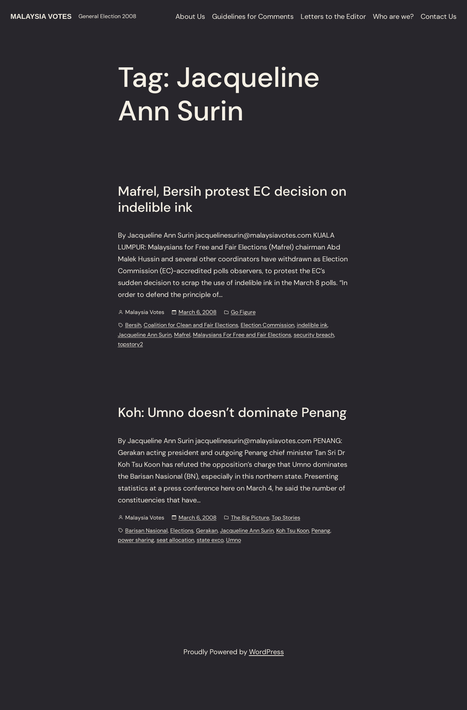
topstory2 (130, 344)
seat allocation (175, 540)
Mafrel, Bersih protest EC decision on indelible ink (232, 199)
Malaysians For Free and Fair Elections (242, 334)
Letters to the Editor (333, 16)
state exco (210, 540)
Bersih (133, 325)
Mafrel (182, 334)
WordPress (266, 651)
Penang (320, 530)
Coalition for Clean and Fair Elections (191, 325)
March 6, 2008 (198, 312)
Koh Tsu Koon (292, 530)
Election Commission (267, 325)
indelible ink (312, 325)
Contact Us (439, 16)
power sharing (136, 540)
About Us (190, 16)
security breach (314, 334)
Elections (182, 530)
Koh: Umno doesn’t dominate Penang (232, 413)
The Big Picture (250, 517)
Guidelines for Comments (253, 16)
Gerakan (207, 530)
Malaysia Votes (40, 16)
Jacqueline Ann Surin (145, 334)
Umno (233, 540)
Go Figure (243, 312)
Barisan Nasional (146, 530)
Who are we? (393, 16)
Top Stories (286, 517)
